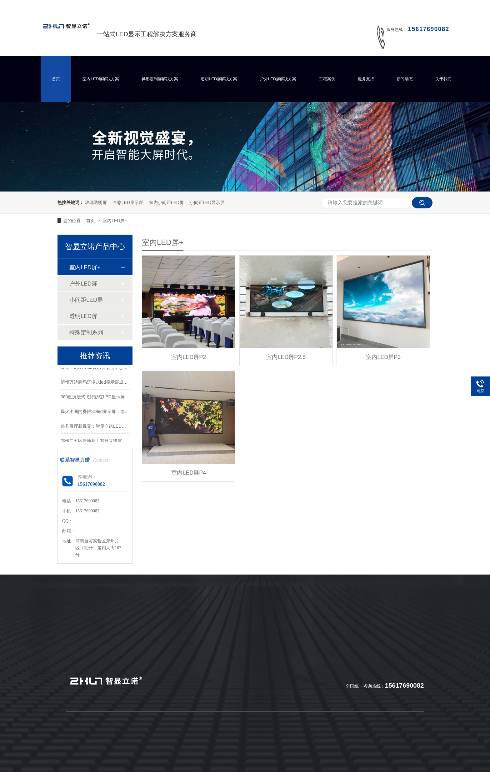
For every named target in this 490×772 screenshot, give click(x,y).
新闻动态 (405, 79)
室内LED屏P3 (383, 357)
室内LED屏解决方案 (100, 79)
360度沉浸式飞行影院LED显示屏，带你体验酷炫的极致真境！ (121, 397)
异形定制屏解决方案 (160, 79)
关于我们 (443, 79)
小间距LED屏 (86, 300)
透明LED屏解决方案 (219, 79)
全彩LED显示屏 (128, 202)
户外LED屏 (83, 284)
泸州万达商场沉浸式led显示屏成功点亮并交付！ (107, 382)
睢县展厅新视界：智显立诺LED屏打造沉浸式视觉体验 (113, 426)
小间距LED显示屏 (207, 202)
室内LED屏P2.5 (286, 357)
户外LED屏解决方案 (278, 79)
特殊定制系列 (86, 332)
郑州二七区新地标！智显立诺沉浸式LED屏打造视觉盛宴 (115, 441)
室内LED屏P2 (188, 357)
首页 (56, 79)
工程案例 (327, 79)
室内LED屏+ (115, 220)
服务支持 (366, 79)
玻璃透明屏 (96, 202)
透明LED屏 (83, 316)
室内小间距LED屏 (166, 202)
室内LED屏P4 (188, 473)
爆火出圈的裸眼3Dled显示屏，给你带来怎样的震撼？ (112, 412)
